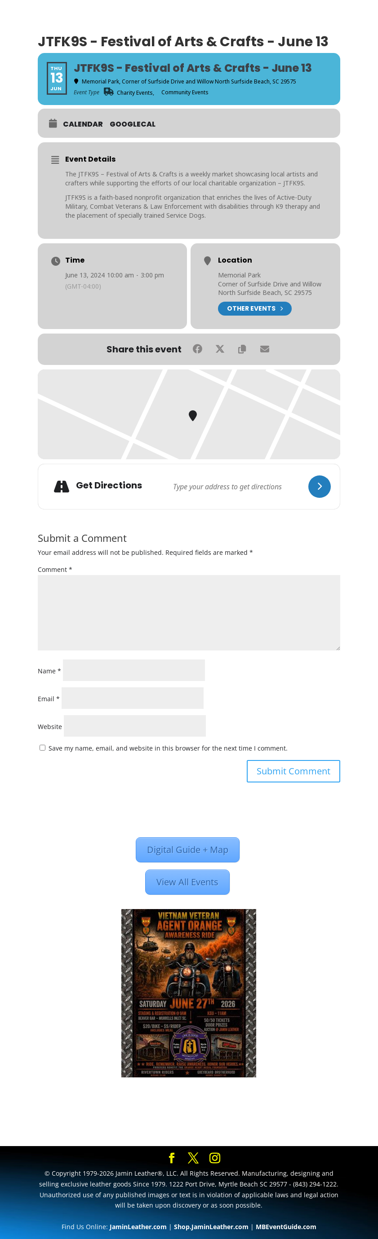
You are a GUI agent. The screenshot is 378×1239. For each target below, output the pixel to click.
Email (49, 698)
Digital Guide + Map (187, 850)
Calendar (83, 124)
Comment (55, 569)
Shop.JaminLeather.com (211, 1226)
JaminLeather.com (138, 1226)
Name (49, 671)
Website (50, 726)
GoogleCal (133, 124)
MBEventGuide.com (286, 1226)
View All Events (187, 882)
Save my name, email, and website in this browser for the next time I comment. (168, 748)
